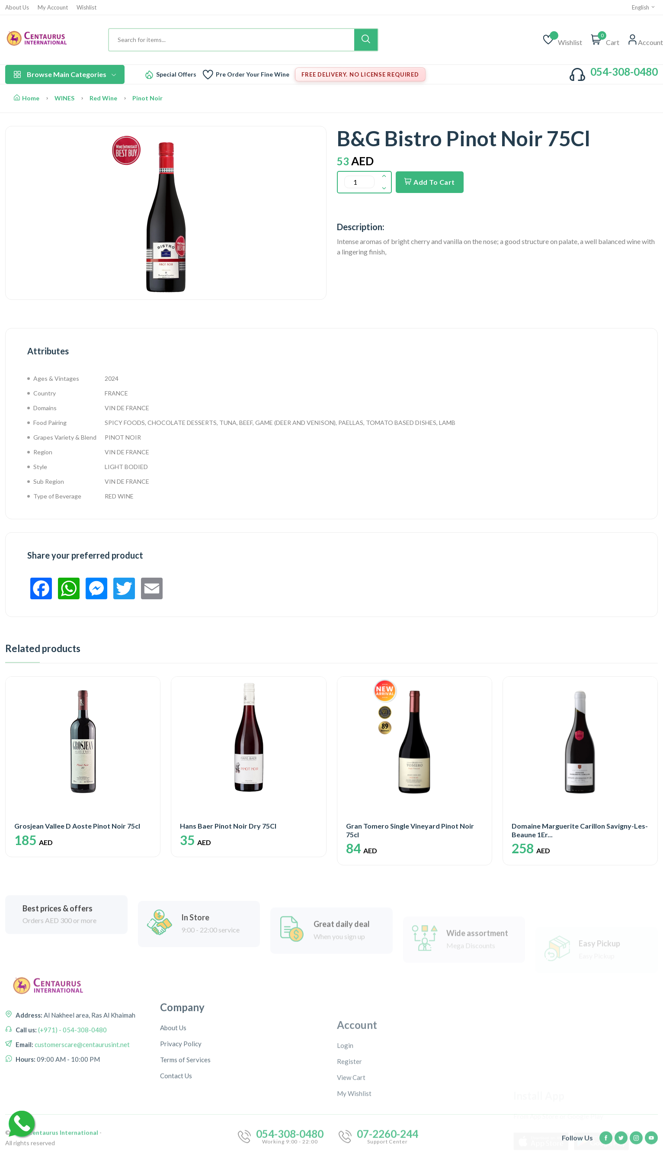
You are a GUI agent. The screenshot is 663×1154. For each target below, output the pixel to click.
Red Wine (103, 98)
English (644, 7)
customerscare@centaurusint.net (81, 1105)
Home (26, 98)
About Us (17, 7)
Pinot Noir (147, 98)
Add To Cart (429, 182)
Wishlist (86, 7)
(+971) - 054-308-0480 (72, 1090)
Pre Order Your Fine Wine (252, 74)
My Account (53, 7)
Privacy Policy (181, 1134)
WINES (64, 98)
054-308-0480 (624, 71)
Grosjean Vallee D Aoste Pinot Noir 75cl (77, 826)
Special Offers (176, 74)
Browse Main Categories (65, 74)
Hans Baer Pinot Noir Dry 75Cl (228, 826)
